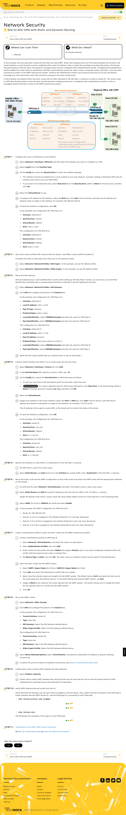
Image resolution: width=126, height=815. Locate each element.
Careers (40, 789)
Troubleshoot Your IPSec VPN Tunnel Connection (35, 727)
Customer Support (44, 792)
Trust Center (62, 789)
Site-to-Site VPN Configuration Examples (39, 17)
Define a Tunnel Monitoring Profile (83, 663)
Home (6, 17)
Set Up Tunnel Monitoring (29, 731)
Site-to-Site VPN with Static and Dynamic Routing (74, 17)
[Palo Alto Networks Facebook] (102, 782)
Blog (5, 792)
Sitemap (6, 802)
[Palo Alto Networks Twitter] (113, 782)
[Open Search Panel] (102, 5)
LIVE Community (44, 795)
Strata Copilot (114, 5)
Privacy (61, 786)
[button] (124, 652)
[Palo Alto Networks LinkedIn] (108, 782)
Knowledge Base (43, 798)
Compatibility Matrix (11, 795)
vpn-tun (56, 389)
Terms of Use (63, 792)
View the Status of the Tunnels (56, 731)
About (39, 786)
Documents (62, 795)
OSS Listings (8, 798)
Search (6, 789)
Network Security (16, 17)
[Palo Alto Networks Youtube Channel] (119, 782)
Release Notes (9, 786)
